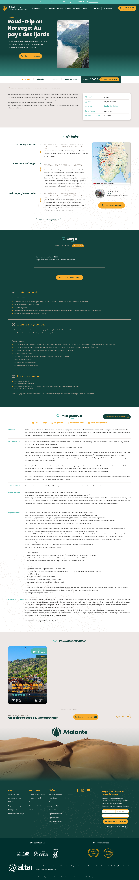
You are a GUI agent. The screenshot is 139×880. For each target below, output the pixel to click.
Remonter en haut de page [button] (69, 709)
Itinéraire (40, 79)
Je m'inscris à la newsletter (115, 821)
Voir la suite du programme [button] (47, 220)
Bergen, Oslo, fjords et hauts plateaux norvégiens (27, 688)
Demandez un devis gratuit (68, 278)
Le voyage (26, 79)
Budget (55, 79)
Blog (85, 8)
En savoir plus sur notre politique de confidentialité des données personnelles (115, 827)
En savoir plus (93, 2)
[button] (111, 106)
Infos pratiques (71, 79)
